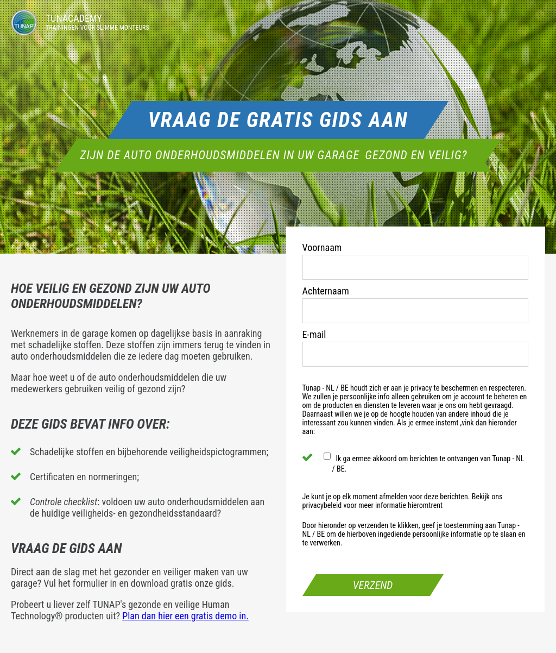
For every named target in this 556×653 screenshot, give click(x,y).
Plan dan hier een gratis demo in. (185, 615)
